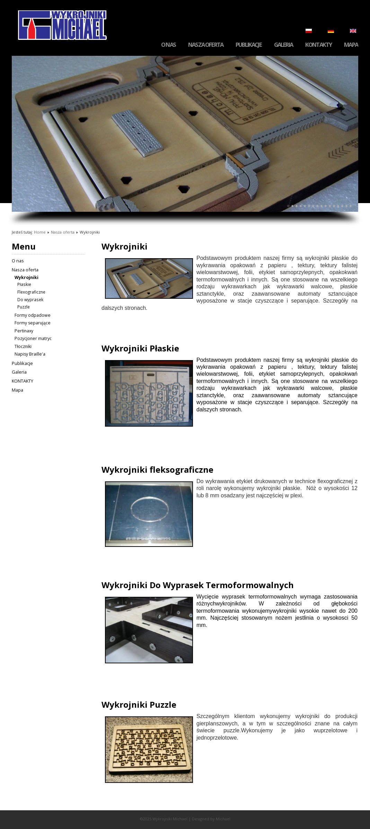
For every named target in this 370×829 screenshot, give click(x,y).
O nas (168, 45)
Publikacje (249, 45)
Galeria (283, 45)
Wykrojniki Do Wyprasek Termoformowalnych (198, 585)
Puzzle (23, 306)
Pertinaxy (24, 331)
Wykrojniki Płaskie (140, 348)
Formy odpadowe (33, 315)
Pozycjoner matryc (33, 338)
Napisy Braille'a (30, 354)
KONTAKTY (318, 45)
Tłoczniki (23, 346)
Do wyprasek (30, 299)
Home (40, 232)
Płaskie (24, 284)
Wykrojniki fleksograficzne (157, 469)
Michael (223, 818)
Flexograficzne (31, 292)
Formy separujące (33, 323)
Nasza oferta (205, 45)
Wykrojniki (26, 277)
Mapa (351, 45)
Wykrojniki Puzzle (139, 704)
